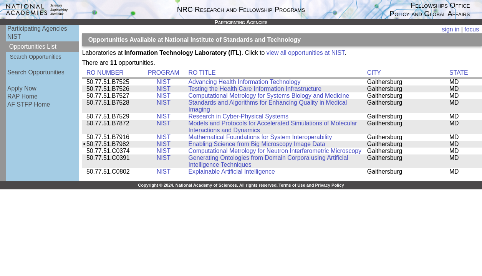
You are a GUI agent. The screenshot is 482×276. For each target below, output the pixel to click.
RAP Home (22, 96)
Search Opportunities (35, 57)
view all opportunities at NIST (306, 52)
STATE (458, 72)
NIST (14, 36)
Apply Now (21, 88)
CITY (374, 72)
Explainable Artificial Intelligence (232, 171)
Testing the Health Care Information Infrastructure (255, 88)
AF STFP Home (28, 104)
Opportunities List (32, 46)
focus (471, 29)
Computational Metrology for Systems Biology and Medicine (269, 95)
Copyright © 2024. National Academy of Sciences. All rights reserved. (208, 185)
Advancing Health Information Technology (245, 82)
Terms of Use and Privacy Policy (311, 185)
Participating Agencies (37, 28)
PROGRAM (163, 72)
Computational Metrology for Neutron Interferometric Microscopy (275, 151)
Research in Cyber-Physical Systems (238, 116)
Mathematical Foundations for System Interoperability (260, 137)
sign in (451, 29)
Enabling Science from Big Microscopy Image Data (257, 144)
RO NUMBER (105, 72)
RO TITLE (202, 72)
